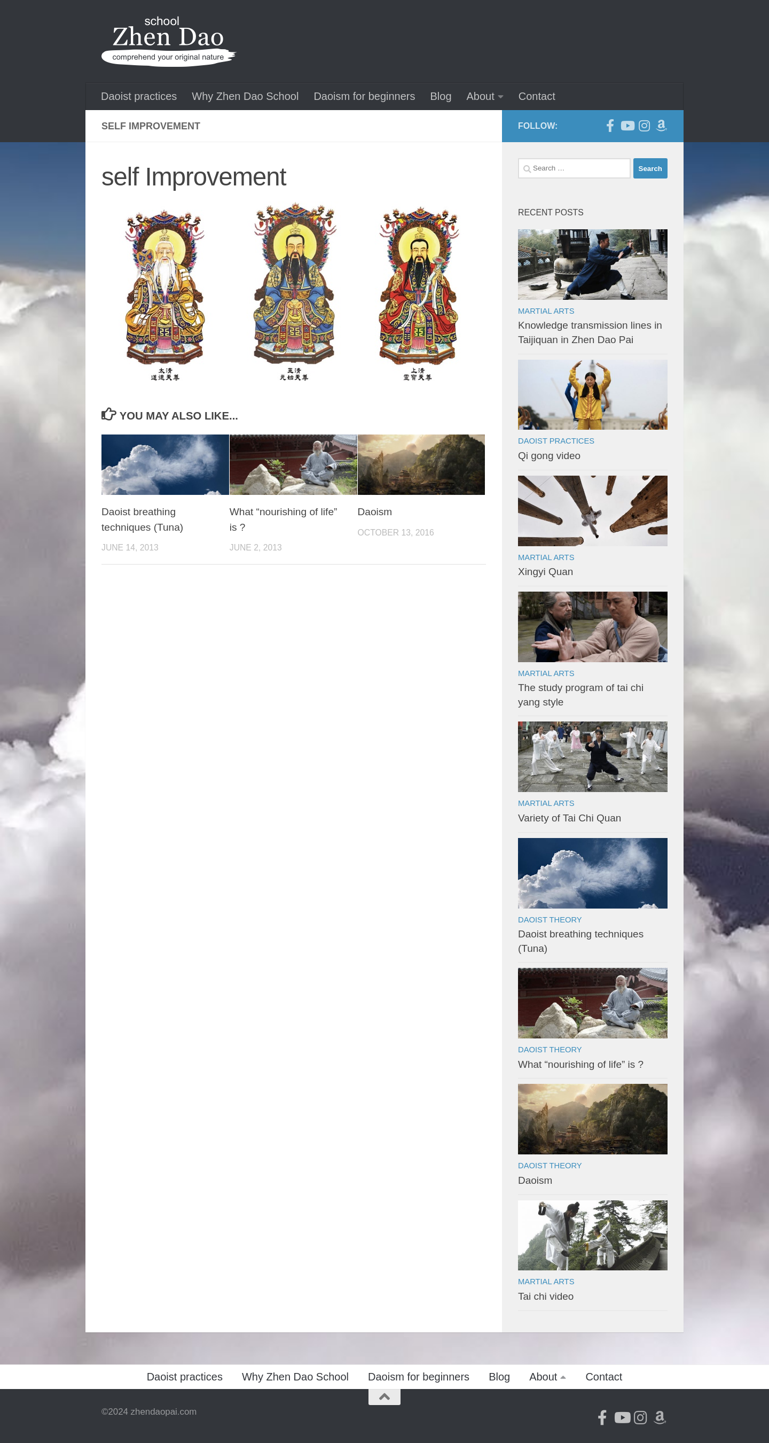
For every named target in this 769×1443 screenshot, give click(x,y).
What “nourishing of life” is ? (581, 1064)
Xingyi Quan (545, 571)
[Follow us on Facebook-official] (609, 125)
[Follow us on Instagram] (644, 125)
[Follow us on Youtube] (627, 125)
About (481, 96)
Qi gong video (549, 455)
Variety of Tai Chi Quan (569, 818)
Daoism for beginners (364, 96)
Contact (537, 96)
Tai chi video (546, 1296)
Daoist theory (550, 920)
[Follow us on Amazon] (661, 125)
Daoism (375, 511)
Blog (440, 96)
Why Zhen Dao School (245, 96)
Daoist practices (139, 96)
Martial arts (546, 311)
